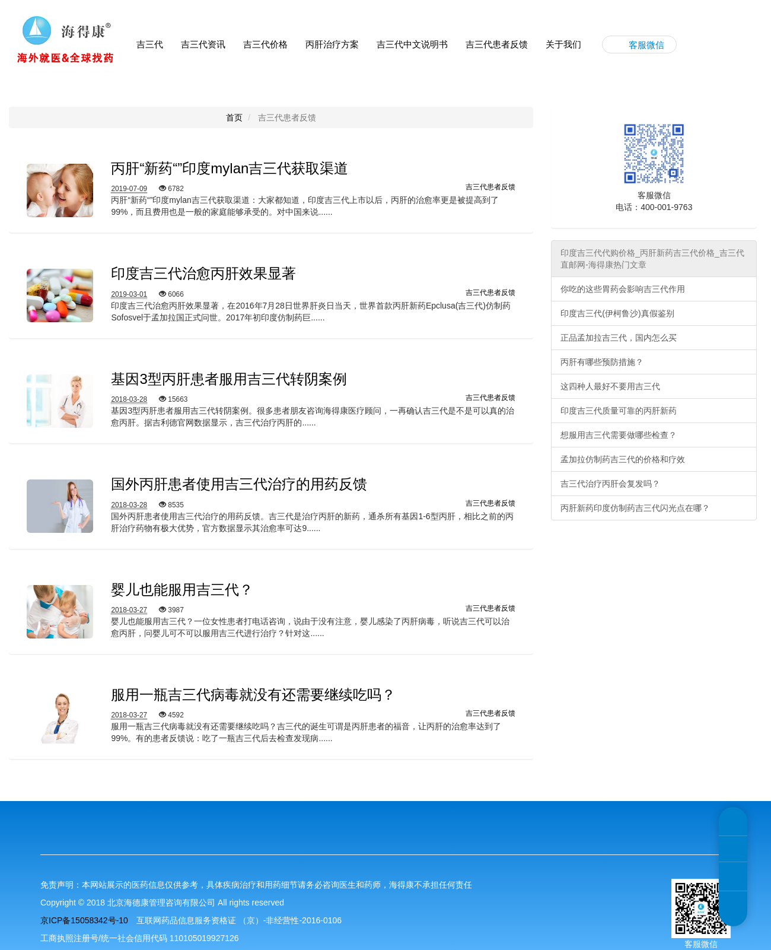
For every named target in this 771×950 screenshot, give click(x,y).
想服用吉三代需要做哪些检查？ (618, 435)
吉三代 (149, 44)
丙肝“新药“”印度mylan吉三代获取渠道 (229, 168)
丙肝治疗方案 (332, 44)
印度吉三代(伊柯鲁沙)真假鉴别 (617, 313)
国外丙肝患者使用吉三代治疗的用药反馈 (239, 484)
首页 (234, 117)
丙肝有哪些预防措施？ (601, 362)
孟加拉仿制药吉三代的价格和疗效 (622, 459)
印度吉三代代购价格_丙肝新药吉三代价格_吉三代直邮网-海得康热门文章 (652, 258)
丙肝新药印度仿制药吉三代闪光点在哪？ (635, 508)
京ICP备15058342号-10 (84, 920)
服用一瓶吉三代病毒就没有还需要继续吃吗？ (253, 695)
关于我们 (563, 44)
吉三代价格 (265, 44)
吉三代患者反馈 (497, 44)
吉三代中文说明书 (412, 44)
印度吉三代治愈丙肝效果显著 (203, 273)
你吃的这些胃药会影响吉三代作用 (622, 289)
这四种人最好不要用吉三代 (610, 386)
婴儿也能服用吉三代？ (182, 590)
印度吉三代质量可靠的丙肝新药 (618, 410)
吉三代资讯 (203, 44)
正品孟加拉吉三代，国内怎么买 (618, 337)
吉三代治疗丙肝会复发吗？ (610, 483)
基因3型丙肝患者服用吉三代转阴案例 (228, 379)
